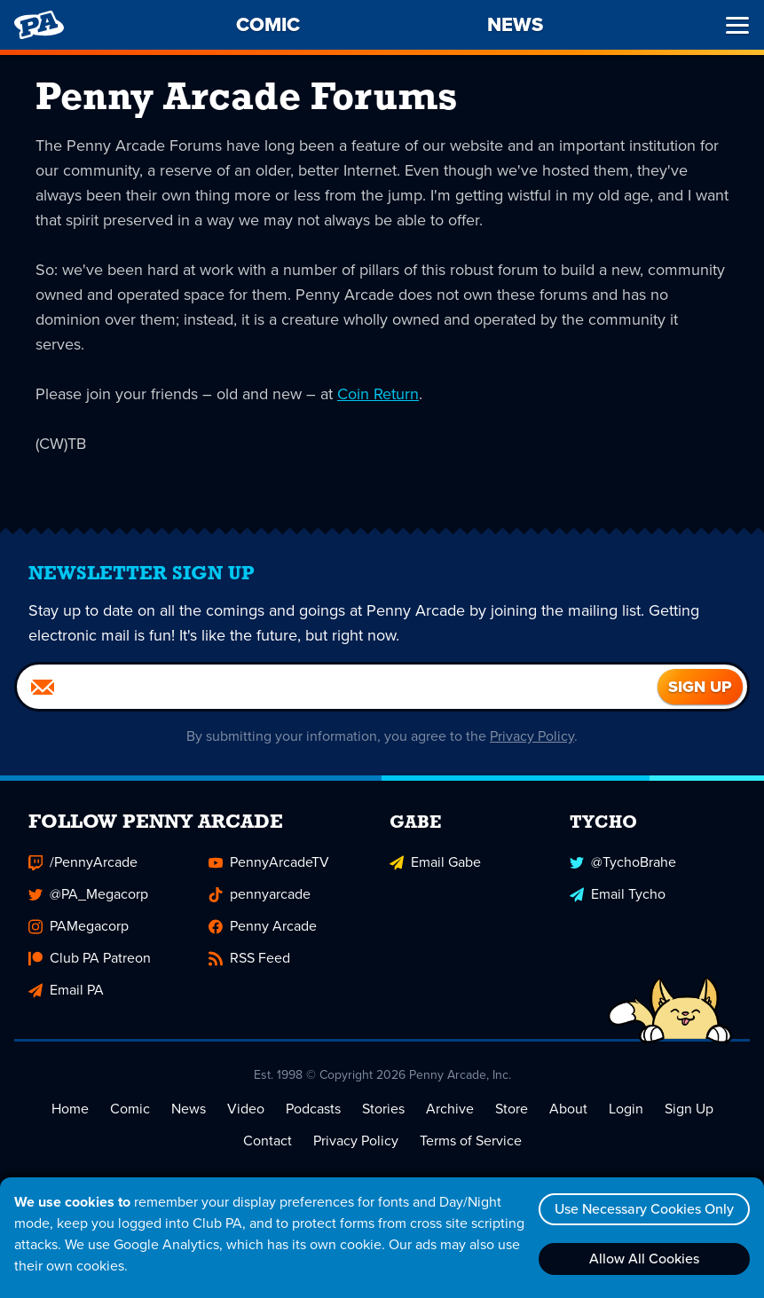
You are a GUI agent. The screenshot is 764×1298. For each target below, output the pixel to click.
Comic (130, 1108)
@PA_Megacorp (88, 894)
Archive (450, 1108)
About (568, 1108)
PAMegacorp (78, 926)
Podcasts (313, 1108)
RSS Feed (249, 958)
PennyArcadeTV (269, 862)
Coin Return (378, 393)
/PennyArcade (83, 862)
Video (245, 1108)
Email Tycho (618, 894)
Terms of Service (471, 1140)
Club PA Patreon (89, 958)
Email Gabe (435, 862)
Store (511, 1108)
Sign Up (689, 1108)
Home (70, 1108)
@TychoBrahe (623, 862)
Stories (383, 1108)
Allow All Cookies (644, 1258)
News (188, 1108)
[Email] (337, 687)
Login (626, 1108)
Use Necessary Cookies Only (644, 1209)
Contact (267, 1140)
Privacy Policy (532, 736)
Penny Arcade (263, 926)
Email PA (66, 989)
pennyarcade (260, 894)
